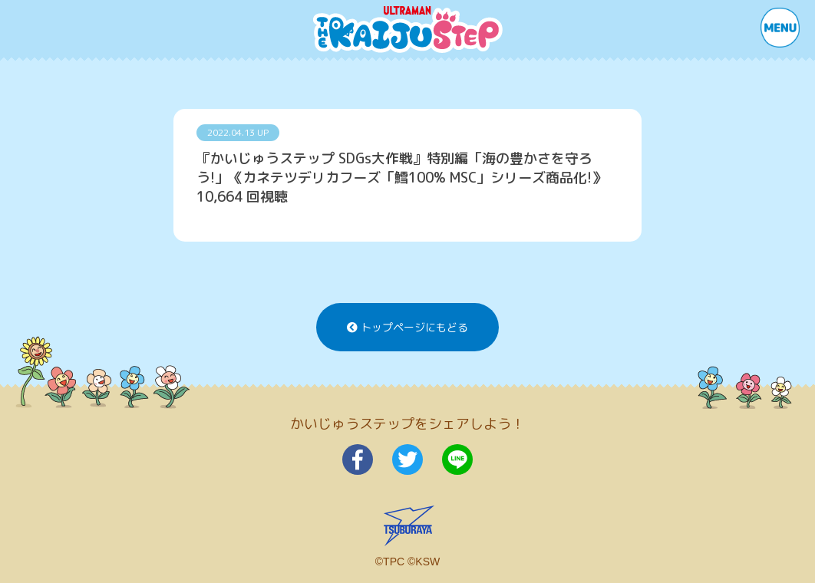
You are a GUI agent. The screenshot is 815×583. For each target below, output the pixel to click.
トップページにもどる (407, 327)
